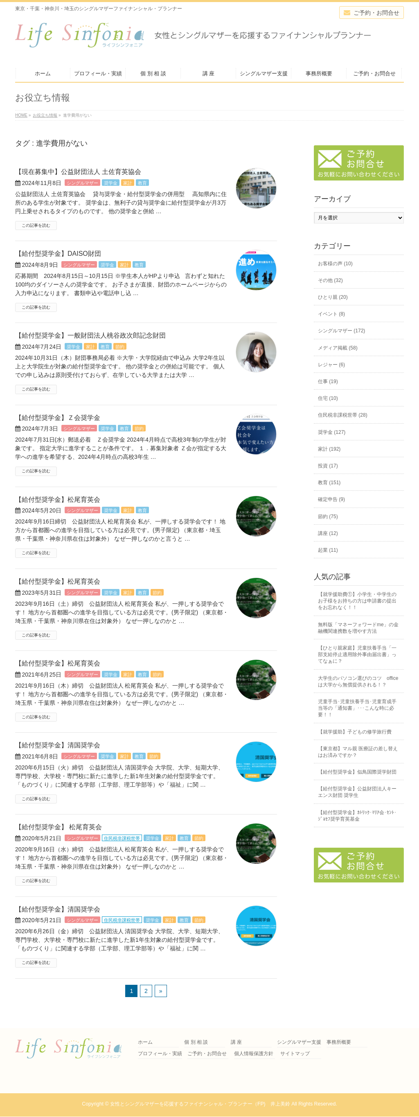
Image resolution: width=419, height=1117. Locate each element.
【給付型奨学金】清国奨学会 (57, 745)
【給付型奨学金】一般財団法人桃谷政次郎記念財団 (90, 335)
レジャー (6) (331, 365)
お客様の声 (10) (335, 263)
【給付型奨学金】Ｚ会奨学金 (57, 417)
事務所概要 (339, 1042)
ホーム (145, 1042)
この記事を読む (36, 225)
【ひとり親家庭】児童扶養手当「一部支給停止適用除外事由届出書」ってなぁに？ (357, 654)
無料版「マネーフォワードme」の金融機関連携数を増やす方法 (358, 628)
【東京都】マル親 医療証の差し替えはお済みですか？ (358, 752)
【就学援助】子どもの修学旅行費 (355, 732)
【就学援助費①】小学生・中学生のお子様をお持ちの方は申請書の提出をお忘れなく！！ (357, 600)
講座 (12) (328, 533)
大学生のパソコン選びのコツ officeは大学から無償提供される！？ (358, 681)
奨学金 (110, 183)
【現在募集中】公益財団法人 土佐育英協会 (78, 171)
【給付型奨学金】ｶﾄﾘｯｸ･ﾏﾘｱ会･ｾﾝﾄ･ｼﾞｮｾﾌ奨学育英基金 (357, 816)
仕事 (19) (328, 381)
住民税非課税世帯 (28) (342, 415)
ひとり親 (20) (333, 297)
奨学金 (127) (331, 432)
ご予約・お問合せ (207, 1053)
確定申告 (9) (331, 499)
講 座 (236, 1042)
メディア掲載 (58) (338, 348)
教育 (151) (329, 482)
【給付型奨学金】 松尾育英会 (58, 827)
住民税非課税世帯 (122, 838)
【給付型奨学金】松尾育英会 (57, 499)
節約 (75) (328, 516)
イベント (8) (331, 314)
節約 (119, 346)
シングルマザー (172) (341, 331)
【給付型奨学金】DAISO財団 (58, 253)
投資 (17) (328, 466)
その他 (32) (330, 280)
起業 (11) (328, 550)
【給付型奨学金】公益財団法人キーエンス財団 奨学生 (357, 792)
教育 (142, 183)
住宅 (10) (328, 398)
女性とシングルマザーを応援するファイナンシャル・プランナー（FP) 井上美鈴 (200, 1104)
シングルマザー (82, 183)
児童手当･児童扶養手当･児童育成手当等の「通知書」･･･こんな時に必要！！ (357, 708)
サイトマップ (295, 1053)
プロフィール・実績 (160, 1053)
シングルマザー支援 (299, 1042)
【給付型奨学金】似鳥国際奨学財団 (357, 772)
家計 (127, 183)
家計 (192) (329, 449)
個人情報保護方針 (253, 1053)
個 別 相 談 (196, 1042)
